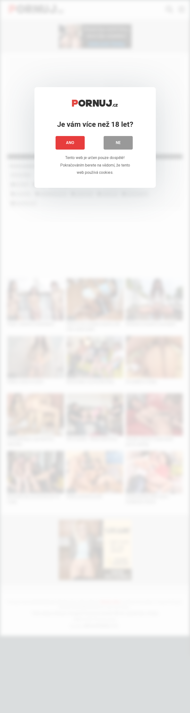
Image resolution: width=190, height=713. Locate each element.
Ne (118, 142)
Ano (70, 142)
